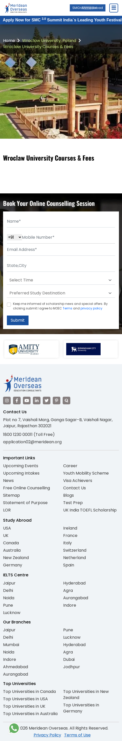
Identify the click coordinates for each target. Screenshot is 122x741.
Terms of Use (77, 735)
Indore (69, 605)
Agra (68, 590)
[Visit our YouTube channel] (27, 400)
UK (5, 535)
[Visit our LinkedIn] (36, 400)
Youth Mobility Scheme (86, 473)
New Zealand (16, 558)
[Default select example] (61, 280)
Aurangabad (75, 598)
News (8, 480)
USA (7, 528)
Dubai (69, 659)
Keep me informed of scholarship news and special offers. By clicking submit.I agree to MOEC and (60, 306)
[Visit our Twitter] (46, 400)
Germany (12, 565)
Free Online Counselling (26, 488)
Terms (67, 308)
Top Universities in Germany (81, 708)
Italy (67, 543)
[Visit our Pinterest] (56, 400)
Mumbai (11, 645)
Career (70, 466)
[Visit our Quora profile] (66, 400)
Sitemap (11, 495)
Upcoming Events (20, 466)
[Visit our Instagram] (7, 400)
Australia (12, 550)
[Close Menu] (113, 8)
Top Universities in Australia (30, 714)
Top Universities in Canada (29, 691)
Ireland (70, 528)
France (70, 535)
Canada (11, 543)
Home (9, 41)
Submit (18, 320)
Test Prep (73, 503)
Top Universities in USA (25, 699)
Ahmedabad (15, 667)
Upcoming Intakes (21, 473)
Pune (8, 605)
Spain (68, 565)
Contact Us (74, 488)
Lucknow (11, 613)
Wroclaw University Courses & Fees (38, 47)
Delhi (8, 590)
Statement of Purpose (25, 503)
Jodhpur (71, 667)
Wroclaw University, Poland (49, 41)
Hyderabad (74, 583)
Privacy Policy (47, 735)
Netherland (74, 558)
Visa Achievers (77, 480)
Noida (8, 598)
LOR (7, 510)
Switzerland (74, 550)
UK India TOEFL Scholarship (90, 510)
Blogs (68, 495)
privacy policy (91, 308)
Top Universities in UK (24, 706)
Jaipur (9, 583)
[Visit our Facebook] (17, 400)
